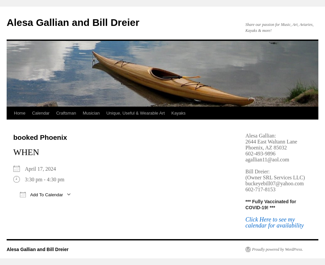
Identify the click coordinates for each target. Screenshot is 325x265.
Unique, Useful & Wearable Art (135, 113)
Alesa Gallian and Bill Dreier (73, 22)
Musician (91, 113)
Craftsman (66, 113)
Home (20, 113)
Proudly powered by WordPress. (277, 249)
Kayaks (178, 113)
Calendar (41, 113)
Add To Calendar (41, 194)
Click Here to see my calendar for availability (274, 222)
